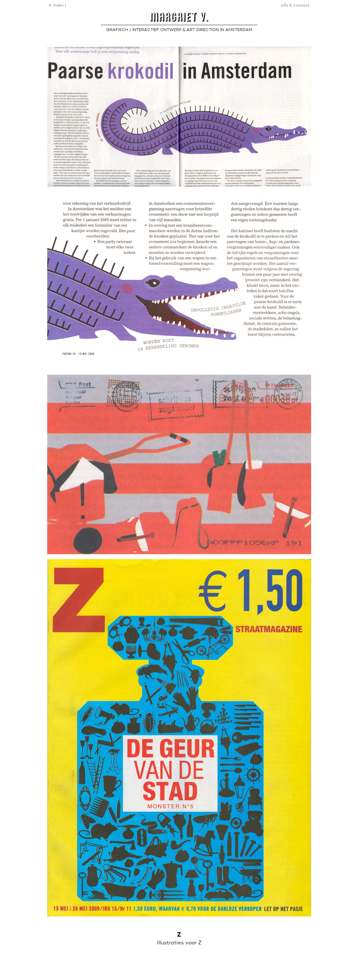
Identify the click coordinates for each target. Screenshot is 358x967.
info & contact (295, 5)
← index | (57, 5)
